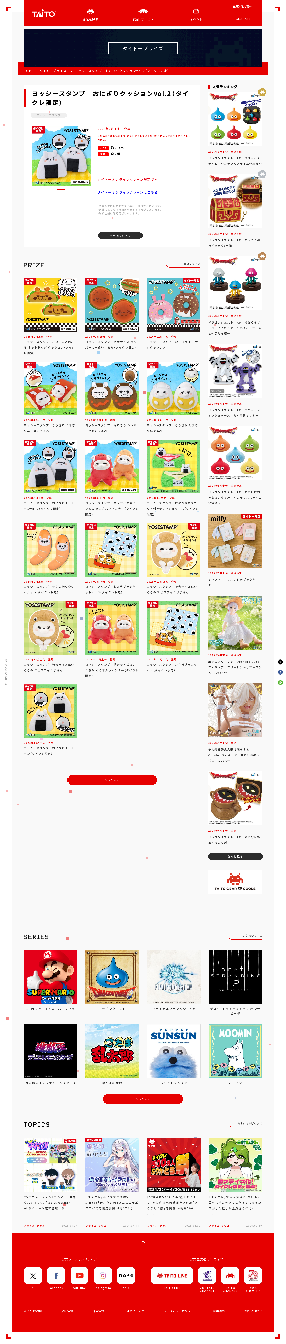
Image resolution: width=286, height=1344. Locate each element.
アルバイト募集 (134, 1311)
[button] (61, 189)
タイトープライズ (53, 71)
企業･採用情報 (242, 6)
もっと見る (112, 780)
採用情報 (98, 1311)
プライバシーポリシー (179, 1311)
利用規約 (219, 1311)
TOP (27, 71)
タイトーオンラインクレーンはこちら (128, 192)
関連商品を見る (120, 236)
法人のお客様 (33, 1311)
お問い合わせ (253, 1311)
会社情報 (67, 1311)
